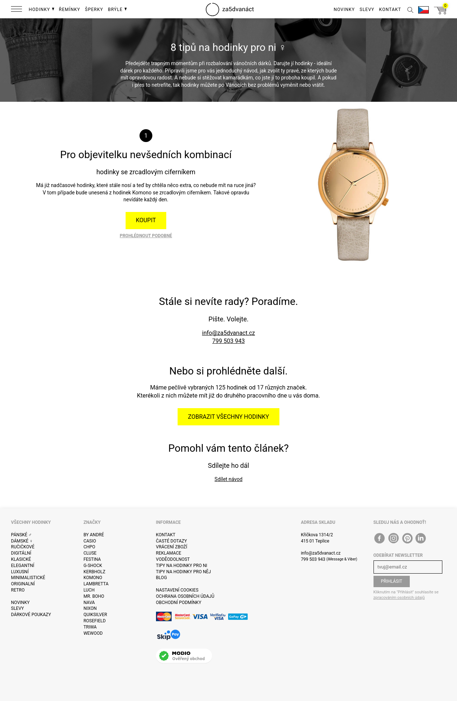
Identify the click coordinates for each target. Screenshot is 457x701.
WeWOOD (93, 633)
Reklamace (168, 553)
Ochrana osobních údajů (185, 596)
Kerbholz (94, 571)
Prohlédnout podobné (146, 235)
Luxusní (20, 571)
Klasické (21, 559)
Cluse (90, 553)
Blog (161, 577)
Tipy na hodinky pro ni (181, 565)
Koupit (146, 220)
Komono (92, 577)
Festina (92, 559)
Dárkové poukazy (31, 614)
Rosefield (94, 620)
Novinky (20, 602)
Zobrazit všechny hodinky (228, 416)
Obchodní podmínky (178, 602)
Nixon (90, 608)
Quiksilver (95, 614)
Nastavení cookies (177, 590)
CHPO (89, 546)
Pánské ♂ (21, 534)
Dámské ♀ (22, 541)
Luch (88, 590)
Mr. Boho (93, 596)
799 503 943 (228, 341)
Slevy (17, 608)
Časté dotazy (171, 541)
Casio (89, 541)
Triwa (90, 627)
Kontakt (165, 534)
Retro (18, 590)
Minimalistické (28, 577)
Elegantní (22, 565)
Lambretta (95, 583)
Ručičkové (22, 546)
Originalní (23, 583)
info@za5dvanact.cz (228, 332)
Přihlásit (391, 581)
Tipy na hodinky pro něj (183, 571)
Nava (89, 602)
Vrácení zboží (171, 546)
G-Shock (92, 565)
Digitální (21, 553)
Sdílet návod (228, 479)
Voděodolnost (173, 559)
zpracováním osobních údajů (399, 597)
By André (93, 534)
